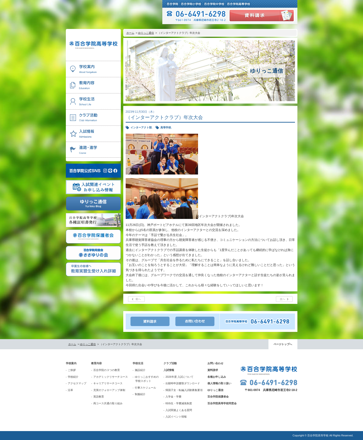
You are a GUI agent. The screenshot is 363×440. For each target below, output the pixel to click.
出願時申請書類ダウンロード (182, 383)
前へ (138, 299)
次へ (282, 299)
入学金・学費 (173, 396)
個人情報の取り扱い (219, 383)
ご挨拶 (72, 370)
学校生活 (138, 363)
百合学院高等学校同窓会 (222, 403)
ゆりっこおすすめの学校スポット (147, 379)
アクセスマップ (77, 383)
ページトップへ (283, 344)
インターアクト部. (141, 127)
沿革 (70, 390)
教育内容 (96, 363)
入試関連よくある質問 (178, 410)
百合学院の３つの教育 (106, 370)
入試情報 (169, 370)
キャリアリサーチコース (108, 383)
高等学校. (166, 127)
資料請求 (212, 370)
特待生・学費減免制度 (178, 403)
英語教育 (98, 396)
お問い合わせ (215, 363)
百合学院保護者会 (218, 396)
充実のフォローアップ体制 (109, 390)
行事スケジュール (145, 387)
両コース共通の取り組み (108, 403)
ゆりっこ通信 (146, 32)
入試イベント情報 (176, 416)
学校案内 (71, 363)
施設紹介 (140, 370)
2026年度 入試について (179, 376)
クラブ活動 (170, 363)
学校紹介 (73, 376)
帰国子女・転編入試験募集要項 (184, 390)
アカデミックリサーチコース (110, 376)
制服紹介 (140, 394)
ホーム (130, 32)
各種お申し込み (216, 376)
